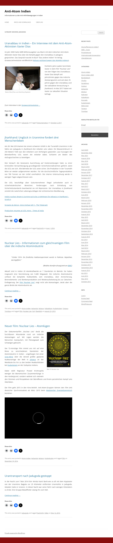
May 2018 (84, 161)
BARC (70, 265)
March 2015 (85, 223)
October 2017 (86, 178)
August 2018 (85, 158)
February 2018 (86, 170)
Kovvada (84, 100)
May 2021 (84, 156)
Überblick (38, 311)
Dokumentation (42, 123)
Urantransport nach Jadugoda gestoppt (28, 476)
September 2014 (87, 234)
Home (7, 22)
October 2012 (86, 282)
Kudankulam (57, 308)
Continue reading (12, 291)
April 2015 (84, 220)
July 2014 (84, 240)
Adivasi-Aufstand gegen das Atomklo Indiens (50, 60)
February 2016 (86, 200)
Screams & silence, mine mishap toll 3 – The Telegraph (26, 205)
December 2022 (86, 153)
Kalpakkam (48, 308)
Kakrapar (84, 94)
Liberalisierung (86, 58)
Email (83, 125)
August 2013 (85, 270)
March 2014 (85, 251)
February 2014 (86, 254)
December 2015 (86, 206)
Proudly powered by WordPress (15, 533)
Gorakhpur (85, 83)
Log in (83, 296)
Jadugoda (25, 123)
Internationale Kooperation (90, 55)
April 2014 (84, 248)
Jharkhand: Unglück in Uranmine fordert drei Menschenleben (32, 139)
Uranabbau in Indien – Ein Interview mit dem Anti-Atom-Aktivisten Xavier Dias (38, 44)
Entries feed (85, 298)
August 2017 (85, 181)
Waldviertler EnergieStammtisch (59, 390)
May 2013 (84, 279)
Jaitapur (41, 308)
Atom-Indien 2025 (87, 75)
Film (21, 311)
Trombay (8, 311)
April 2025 (84, 150)
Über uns (39, 22)
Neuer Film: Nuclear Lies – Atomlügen (27, 326)
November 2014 (86, 228)
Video (46, 513)
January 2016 (85, 203)
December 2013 (86, 259)
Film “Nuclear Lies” (27, 282)
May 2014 (84, 245)
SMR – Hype (85, 50)
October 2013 (86, 265)
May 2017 (84, 184)
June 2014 (84, 242)
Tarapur (65, 308)
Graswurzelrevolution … (31, 105)
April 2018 (84, 164)
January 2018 (85, 172)
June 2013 (84, 276)
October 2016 (86, 192)
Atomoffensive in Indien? (90, 47)
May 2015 (84, 217)
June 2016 (84, 195)
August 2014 (85, 237)
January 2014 (85, 256)
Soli (33, 311)
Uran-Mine (9, 357)
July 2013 (84, 273)
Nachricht (40, 228)
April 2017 (84, 186)
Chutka (83, 80)
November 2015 (86, 209)
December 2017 (86, 175)
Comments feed (86, 301)
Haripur (84, 86)
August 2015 (85, 214)
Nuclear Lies (27, 311)
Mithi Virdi (84, 106)
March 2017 (85, 189)
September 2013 (87, 268)
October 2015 (86, 212)
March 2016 (85, 198)
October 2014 (86, 231)
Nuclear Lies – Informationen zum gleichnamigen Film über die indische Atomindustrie (37, 244)
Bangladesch (85, 78)
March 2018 (85, 167)
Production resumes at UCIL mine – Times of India (24, 211)
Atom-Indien (26, 308)
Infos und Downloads (22, 22)
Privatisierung (86, 52)
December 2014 (86, 226)
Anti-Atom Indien (18, 11)
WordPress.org (86, 304)
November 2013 (86, 262)
